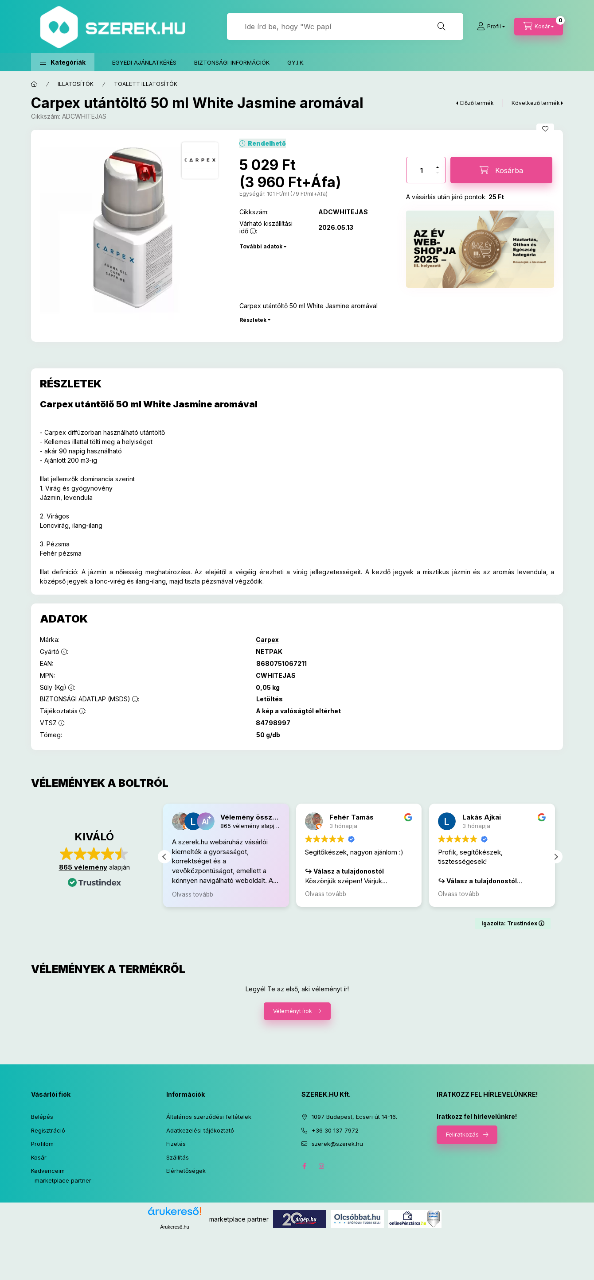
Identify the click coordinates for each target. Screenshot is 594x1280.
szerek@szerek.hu (337, 1143)
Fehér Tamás (353, 817)
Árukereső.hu (174, 1227)
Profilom (42, 1143)
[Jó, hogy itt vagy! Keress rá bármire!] (345, 26)
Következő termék (536, 103)
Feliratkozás (462, 1134)
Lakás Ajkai (482, 817)
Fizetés (176, 1143)
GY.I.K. (296, 62)
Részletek (252, 320)
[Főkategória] (34, 84)
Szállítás (177, 1157)
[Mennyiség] (421, 170)
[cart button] (538, 26)
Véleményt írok (292, 1011)
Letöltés (269, 699)
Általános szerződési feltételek (208, 1116)
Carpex (267, 639)
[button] (62, 62)
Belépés (42, 1116)
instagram (322, 1166)
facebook (304, 1166)
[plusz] (437, 167)
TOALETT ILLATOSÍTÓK (145, 84)
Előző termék (477, 103)
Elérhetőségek (186, 1170)
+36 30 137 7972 (335, 1130)
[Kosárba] (501, 170)
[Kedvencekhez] (545, 129)
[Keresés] (441, 26)
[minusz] (437, 172)
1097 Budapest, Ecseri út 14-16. (354, 1116)
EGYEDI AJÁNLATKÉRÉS (144, 62)
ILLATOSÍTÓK (76, 84)
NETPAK (269, 651)
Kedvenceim (48, 1170)
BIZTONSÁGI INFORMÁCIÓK (232, 62)
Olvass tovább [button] (194, 894)
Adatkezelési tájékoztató (200, 1130)
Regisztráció (48, 1130)
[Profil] (491, 26)
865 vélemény (83, 867)
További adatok (260, 246)
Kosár (39, 1157)
